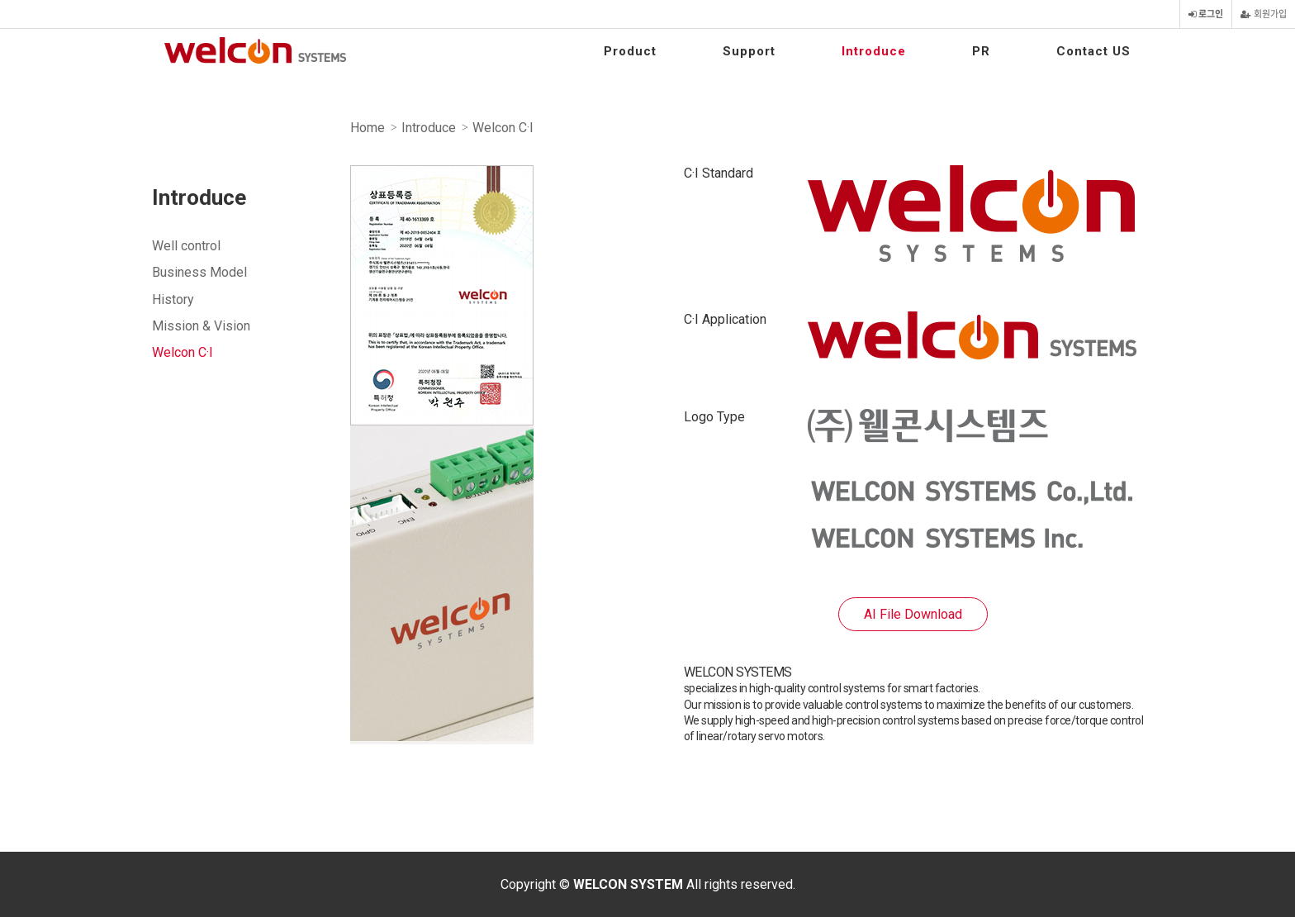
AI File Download (913, 614)
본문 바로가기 (0, 0)
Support (749, 51)
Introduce (874, 51)
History (173, 299)
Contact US (1093, 51)
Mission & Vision (201, 326)
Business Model (199, 272)
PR (981, 51)
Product (630, 51)
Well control (186, 246)
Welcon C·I (182, 352)
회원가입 (1263, 14)
